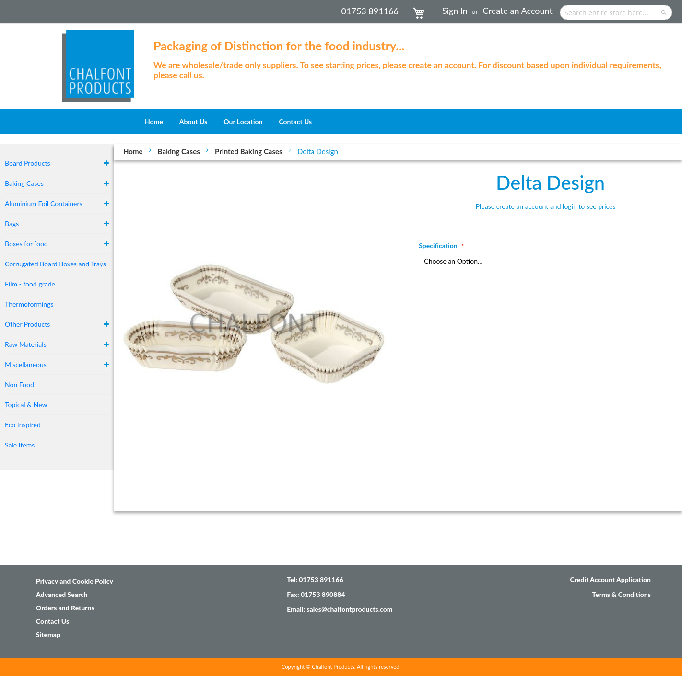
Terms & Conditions (621, 594)
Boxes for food (26, 244)
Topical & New (26, 405)
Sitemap (48, 634)
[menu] (341, 121)
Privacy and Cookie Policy (74, 581)
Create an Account (518, 10)
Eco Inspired (23, 425)
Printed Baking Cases (249, 151)
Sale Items (20, 445)
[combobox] (616, 12)
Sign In (455, 10)
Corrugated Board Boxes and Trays (55, 264)
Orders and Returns (65, 608)
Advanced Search (62, 594)
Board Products (27, 163)
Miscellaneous (26, 364)
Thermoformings (29, 304)
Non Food (19, 384)
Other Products (27, 324)
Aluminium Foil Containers (43, 203)
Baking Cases (180, 151)
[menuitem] (154, 121)
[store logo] (98, 61)
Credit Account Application (610, 579)
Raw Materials (26, 344)
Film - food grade (30, 284)
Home (133, 151)
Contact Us (52, 621)
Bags (12, 223)
